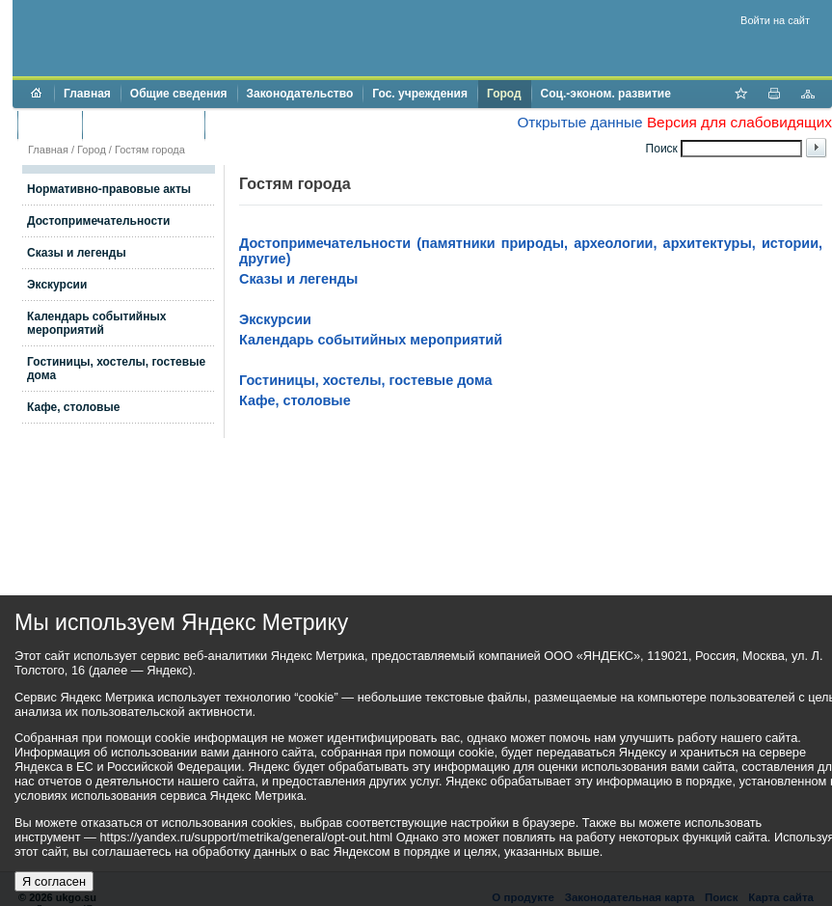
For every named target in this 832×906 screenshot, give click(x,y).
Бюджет (49, 124)
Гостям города (150, 149)
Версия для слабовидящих (739, 122)
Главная (87, 93)
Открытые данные (579, 122)
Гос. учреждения (420, 93)
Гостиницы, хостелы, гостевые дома (365, 380)
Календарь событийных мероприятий (96, 323)
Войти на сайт (775, 20)
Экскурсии (57, 284)
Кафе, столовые (73, 407)
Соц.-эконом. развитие (606, 93)
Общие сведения (179, 93)
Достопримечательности (98, 221)
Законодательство (300, 93)
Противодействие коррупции (297, 124)
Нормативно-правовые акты (109, 189)
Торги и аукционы (143, 124)
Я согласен (54, 881)
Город (504, 93)
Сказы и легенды (76, 253)
